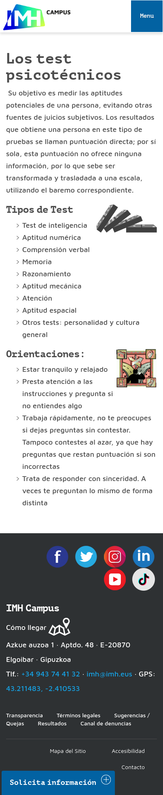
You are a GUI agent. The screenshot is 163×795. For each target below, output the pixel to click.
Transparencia (24, 715)
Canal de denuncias (105, 723)
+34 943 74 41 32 (50, 674)
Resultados (52, 723)
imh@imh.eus (109, 674)
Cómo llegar (26, 627)
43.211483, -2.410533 (43, 688)
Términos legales (78, 715)
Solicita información (53, 782)
